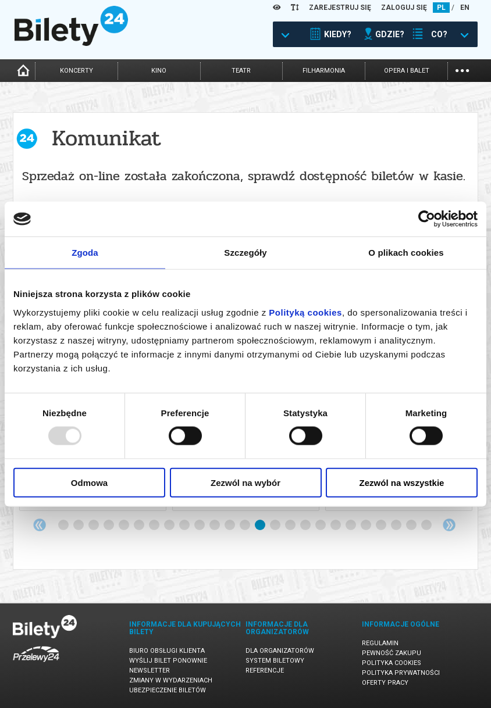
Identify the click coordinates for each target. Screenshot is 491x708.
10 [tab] (200, 525)
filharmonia (324, 70)
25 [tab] (427, 525)
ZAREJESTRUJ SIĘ (340, 7)
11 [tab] (215, 525)
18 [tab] (321, 525)
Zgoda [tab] (85, 253)
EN (464, 7)
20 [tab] (351, 525)
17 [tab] (306, 525)
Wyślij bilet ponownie (168, 660)
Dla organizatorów (280, 651)
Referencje (265, 670)
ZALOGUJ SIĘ (404, 7)
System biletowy (275, 660)
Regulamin (380, 643)
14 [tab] (260, 525)
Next (449, 525)
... (462, 69)
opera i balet (406, 70)
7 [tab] (155, 525)
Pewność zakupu (391, 653)
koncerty (76, 70)
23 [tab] (397, 525)
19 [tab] (336, 525)
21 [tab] (366, 525)
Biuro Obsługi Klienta (167, 651)
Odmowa (89, 482)
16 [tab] (291, 525)
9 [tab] (185, 525)
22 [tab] (381, 525)
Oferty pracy (385, 682)
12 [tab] (230, 525)
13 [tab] (245, 525)
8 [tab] (170, 525)
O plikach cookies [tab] (405, 253)
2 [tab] (79, 525)
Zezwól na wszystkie (402, 482)
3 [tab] (94, 525)
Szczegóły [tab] (245, 253)
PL (441, 7)
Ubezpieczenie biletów (167, 690)
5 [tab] (124, 525)
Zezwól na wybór (245, 482)
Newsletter (149, 670)
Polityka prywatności (401, 673)
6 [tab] (139, 525)
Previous (39, 525)
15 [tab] (276, 525)
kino (158, 70)
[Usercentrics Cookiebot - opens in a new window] (427, 219)
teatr (241, 70)
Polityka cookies (391, 663)
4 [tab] (109, 525)
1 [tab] (64, 525)
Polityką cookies (305, 312)
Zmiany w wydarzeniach (170, 680)
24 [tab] (412, 525)
